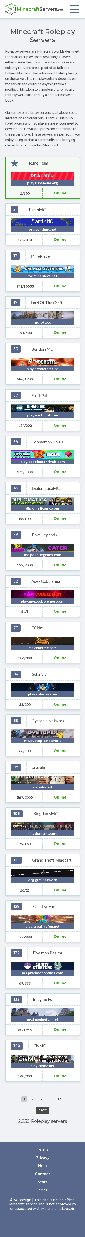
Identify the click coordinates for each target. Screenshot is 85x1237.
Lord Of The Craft (47, 302)
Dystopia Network (48, 720)
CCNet (37, 627)
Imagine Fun (44, 999)
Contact (42, 1174)
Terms (42, 1149)
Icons (42, 1190)
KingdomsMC (45, 813)
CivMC (40, 1045)
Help (42, 1166)
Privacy (42, 1157)
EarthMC (37, 209)
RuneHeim (38, 163)
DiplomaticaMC (46, 488)
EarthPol (39, 395)
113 (58, 1099)
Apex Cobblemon (46, 581)
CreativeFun (44, 906)
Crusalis (39, 767)
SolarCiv (39, 674)
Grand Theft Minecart (52, 860)
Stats (43, 1182)
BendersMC (42, 349)
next (42, 1110)
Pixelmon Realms (48, 953)
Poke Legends (44, 535)
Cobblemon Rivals (47, 442)
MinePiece (40, 256)
